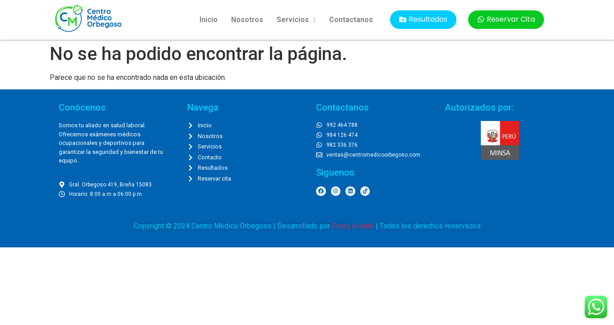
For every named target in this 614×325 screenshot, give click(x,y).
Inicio (209, 19)
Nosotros (247, 19)
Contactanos (351, 19)
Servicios (296, 19)
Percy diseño (353, 226)
